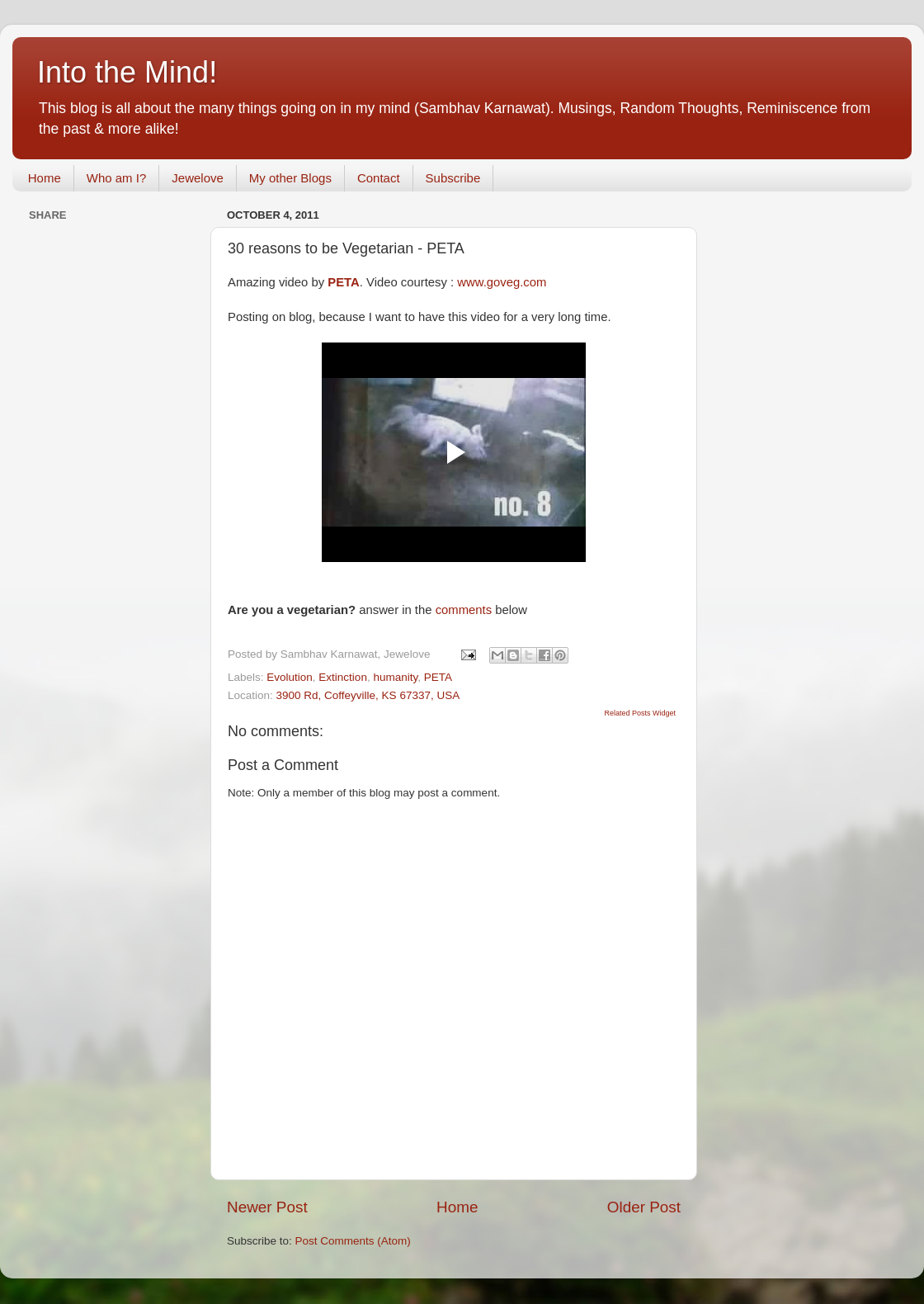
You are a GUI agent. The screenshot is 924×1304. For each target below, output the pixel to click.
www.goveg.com (501, 282)
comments (464, 610)
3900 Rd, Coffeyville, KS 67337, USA (368, 695)
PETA (438, 677)
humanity (395, 677)
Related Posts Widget (640, 713)
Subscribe (453, 178)
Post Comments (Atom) (353, 1241)
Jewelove (198, 178)
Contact (378, 178)
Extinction (342, 677)
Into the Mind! (127, 72)
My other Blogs (290, 178)
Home (44, 178)
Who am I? (117, 178)
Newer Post (267, 1207)
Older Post (644, 1207)
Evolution (289, 677)
